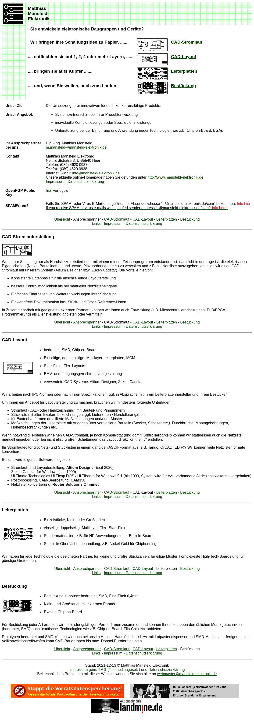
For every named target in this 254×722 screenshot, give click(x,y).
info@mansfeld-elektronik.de (96, 173)
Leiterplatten (184, 71)
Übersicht (62, 219)
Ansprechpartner (87, 322)
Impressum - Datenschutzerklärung (75, 182)
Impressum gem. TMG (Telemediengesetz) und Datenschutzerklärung (127, 670)
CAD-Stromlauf (186, 42)
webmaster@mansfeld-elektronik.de (187, 674)
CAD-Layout (183, 56)
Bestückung (183, 85)
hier (49, 190)
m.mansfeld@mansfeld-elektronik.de (76, 147)
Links (96, 224)
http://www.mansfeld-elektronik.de (175, 177)
